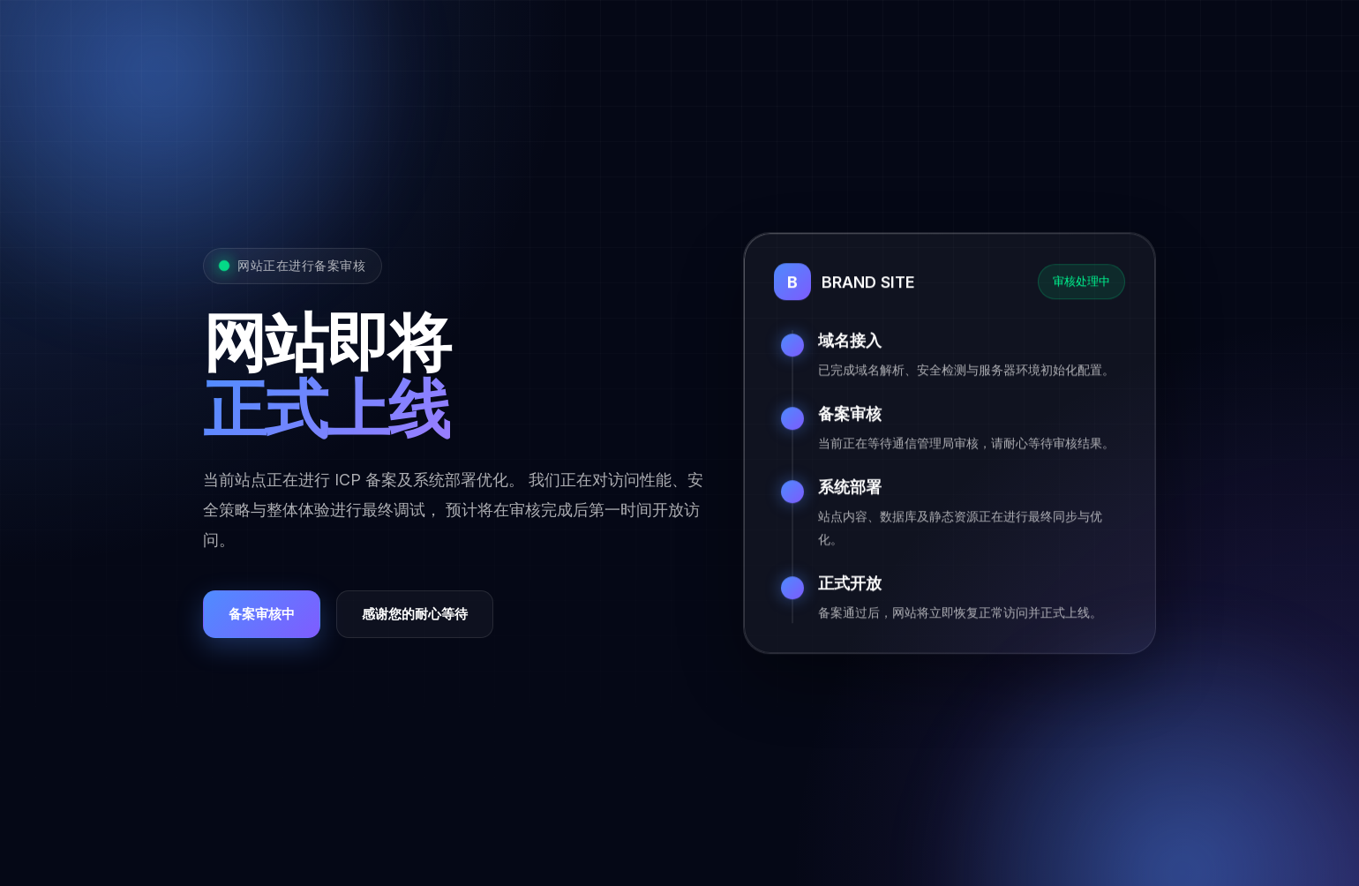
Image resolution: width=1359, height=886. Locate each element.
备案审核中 (262, 615)
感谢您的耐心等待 (415, 615)
